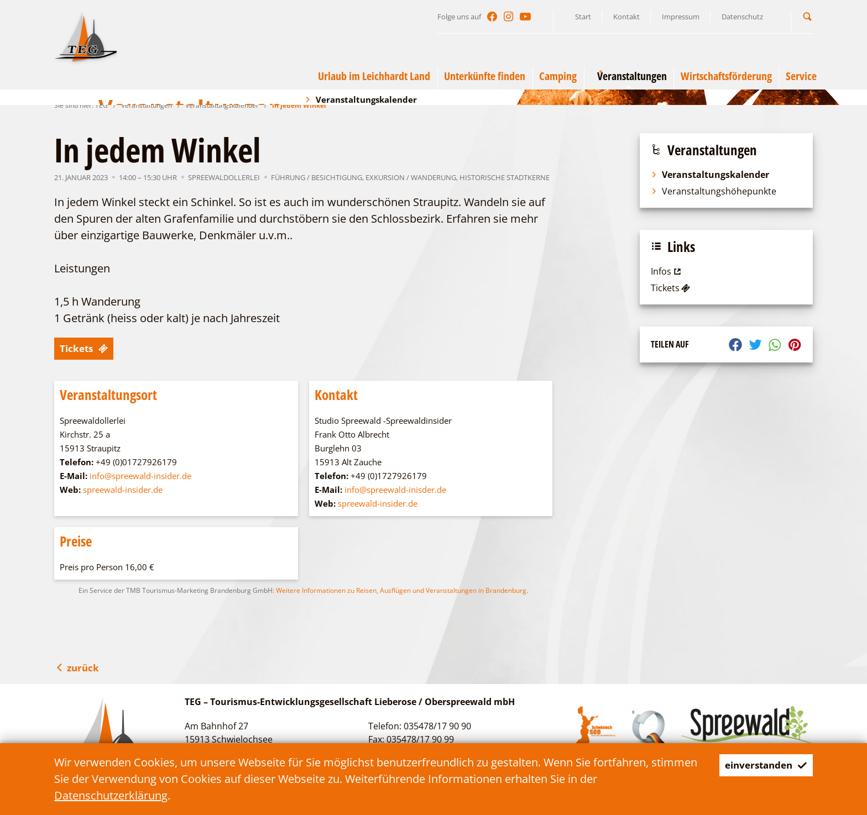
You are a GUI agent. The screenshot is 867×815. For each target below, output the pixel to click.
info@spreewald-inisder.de (395, 489)
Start (583, 17)
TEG (101, 105)
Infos (667, 271)
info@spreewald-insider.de (140, 475)
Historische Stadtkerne (504, 177)
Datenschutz (742, 17)
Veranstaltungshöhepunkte (713, 191)
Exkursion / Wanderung (410, 177)
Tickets (88, 348)
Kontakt (626, 17)
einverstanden (759, 765)
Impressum (680, 17)
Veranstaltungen (146, 105)
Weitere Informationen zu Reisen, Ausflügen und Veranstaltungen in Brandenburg (401, 590)
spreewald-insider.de (123, 489)
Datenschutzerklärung (111, 795)
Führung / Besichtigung (316, 177)
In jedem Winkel (299, 105)
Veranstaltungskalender (222, 105)
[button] (807, 16)
